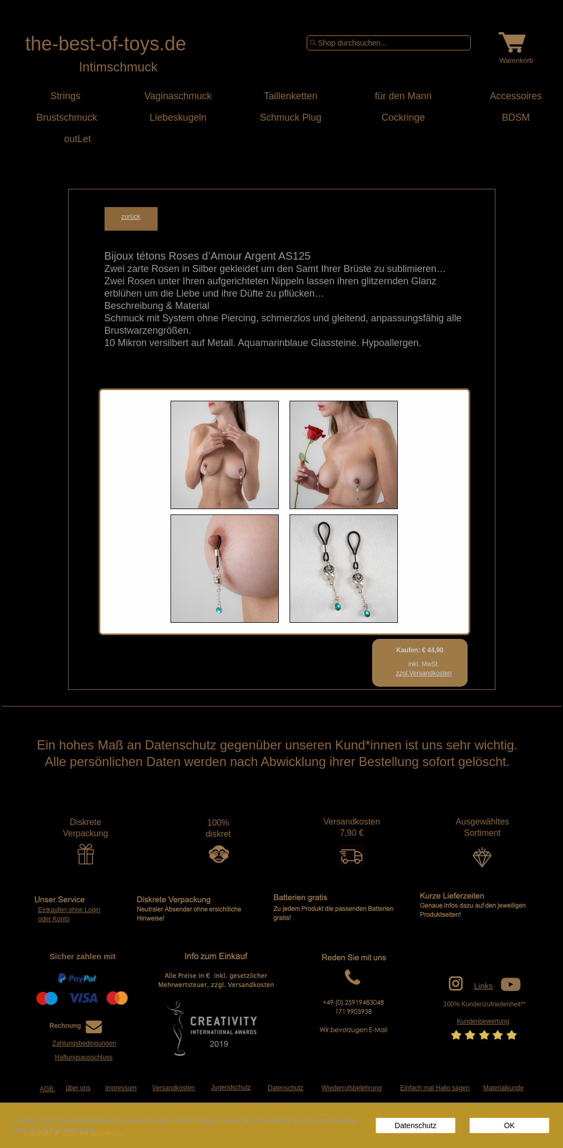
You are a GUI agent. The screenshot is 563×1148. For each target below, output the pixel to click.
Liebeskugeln (178, 117)
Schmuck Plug (290, 117)
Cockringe (403, 117)
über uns (78, 1088)
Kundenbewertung (483, 1021)
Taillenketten (290, 96)
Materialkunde (503, 1088)
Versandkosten (173, 1088)
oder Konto (54, 919)
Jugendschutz (230, 1087)
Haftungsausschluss (83, 1057)
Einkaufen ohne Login (69, 910)
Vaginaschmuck (178, 96)
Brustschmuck (65, 117)
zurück (130, 216)
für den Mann (403, 96)
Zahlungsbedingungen (84, 1043)
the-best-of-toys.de (105, 44)
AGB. (47, 1089)
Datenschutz (285, 1088)
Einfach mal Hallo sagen (434, 1088)
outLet (65, 139)
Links (483, 985)
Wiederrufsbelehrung (351, 1088)
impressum (121, 1088)
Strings (65, 96)
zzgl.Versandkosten (423, 673)
